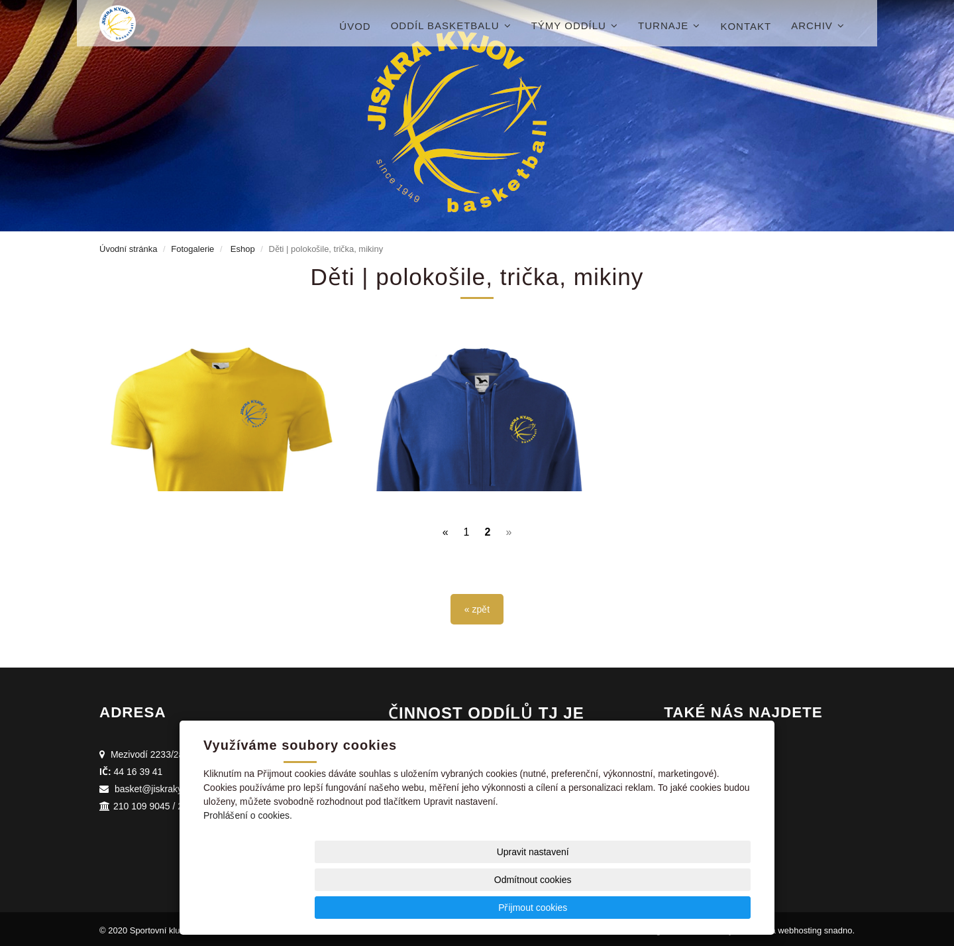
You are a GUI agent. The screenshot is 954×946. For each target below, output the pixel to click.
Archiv (818, 25)
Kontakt (745, 25)
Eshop (243, 249)
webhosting (800, 927)
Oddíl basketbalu (451, 25)
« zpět (477, 606)
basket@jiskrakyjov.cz (160, 785)
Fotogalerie (192, 249)
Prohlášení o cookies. (247, 870)
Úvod (354, 25)
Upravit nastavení (481, 907)
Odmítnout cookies (590, 907)
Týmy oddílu (574, 25)
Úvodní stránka (128, 249)
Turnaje (669, 25)
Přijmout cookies (699, 907)
